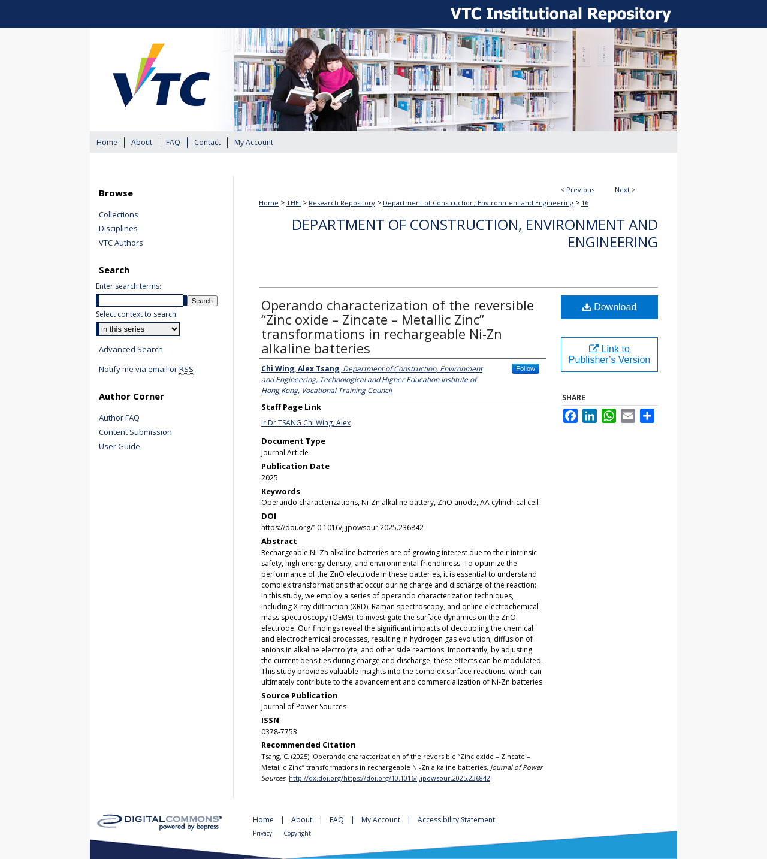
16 (584, 202)
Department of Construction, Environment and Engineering (478, 202)
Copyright (297, 833)
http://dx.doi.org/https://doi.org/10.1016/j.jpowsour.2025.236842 (389, 777)
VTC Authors (121, 243)
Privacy (263, 833)
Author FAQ (119, 418)
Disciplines (118, 229)
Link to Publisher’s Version (609, 354)
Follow (525, 368)
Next (622, 189)
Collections (118, 215)
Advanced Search (131, 349)
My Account (381, 820)
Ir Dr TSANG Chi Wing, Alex (306, 423)
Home (269, 202)
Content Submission (135, 432)
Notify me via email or (146, 369)
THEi (293, 202)
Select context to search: (137, 314)
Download (609, 307)
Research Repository (342, 202)
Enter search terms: (128, 286)
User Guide (119, 447)
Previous (580, 189)
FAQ (338, 820)
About (302, 820)
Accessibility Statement (456, 820)
